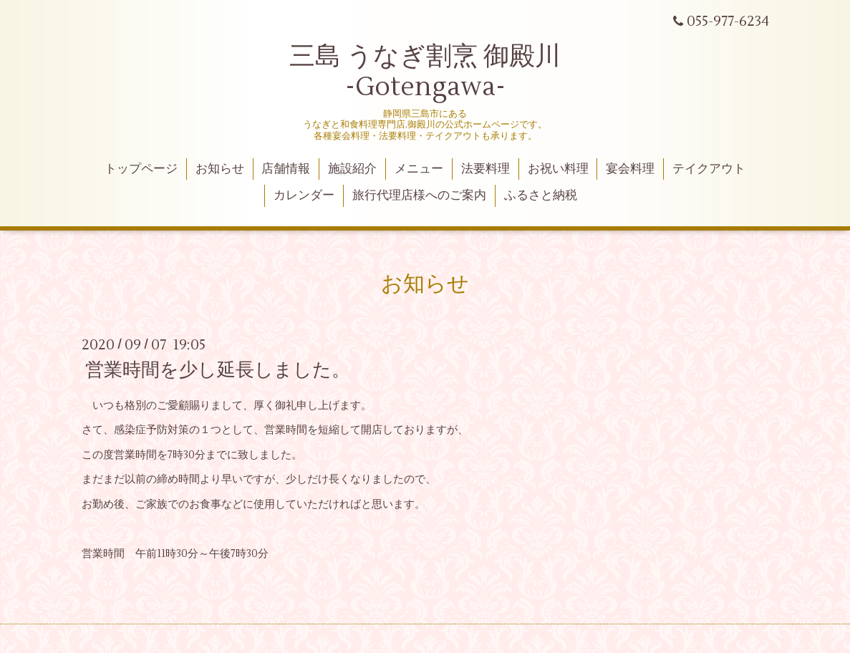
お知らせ (219, 169)
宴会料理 (630, 169)
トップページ (141, 169)
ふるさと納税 (540, 195)
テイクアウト (708, 169)
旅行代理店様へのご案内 (419, 195)
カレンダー (304, 195)
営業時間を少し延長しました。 (217, 370)
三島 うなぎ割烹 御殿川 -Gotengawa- (425, 72)
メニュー (419, 169)
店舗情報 (285, 169)
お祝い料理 (558, 169)
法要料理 (485, 169)
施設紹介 (352, 169)
